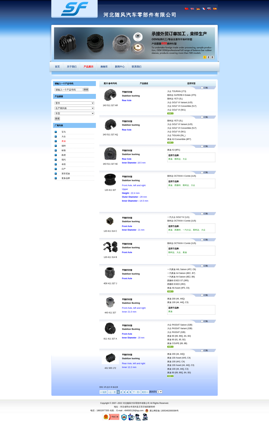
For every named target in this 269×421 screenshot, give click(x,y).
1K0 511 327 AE (110, 164)
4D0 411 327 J (110, 283)
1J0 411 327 (110, 190)
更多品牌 (66, 178)
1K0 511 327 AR (110, 105)
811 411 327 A (110, 339)
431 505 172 (110, 368)
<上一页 (112, 392)
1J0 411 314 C (110, 231)
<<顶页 (103, 392)
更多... (170, 113)
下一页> (136, 392)
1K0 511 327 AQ (110, 134)
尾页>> (145, 392)
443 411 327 (110, 312)
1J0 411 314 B (110, 257)
